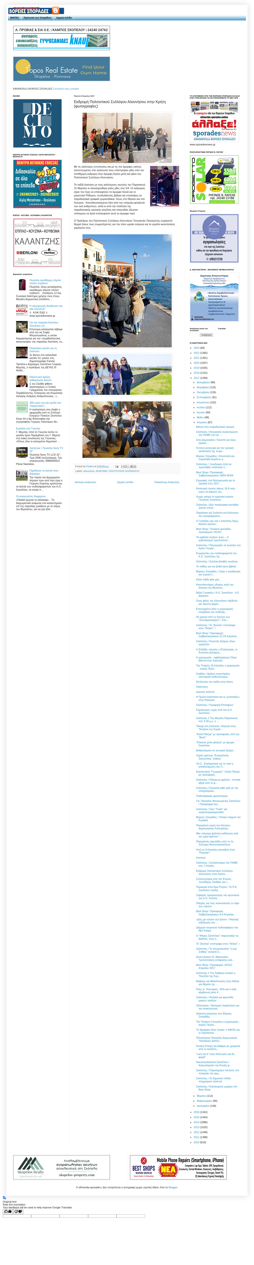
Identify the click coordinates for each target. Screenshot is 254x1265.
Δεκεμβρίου (204, 382)
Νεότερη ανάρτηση (85, 482)
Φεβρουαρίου (205, 1101)
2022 (197, 353)
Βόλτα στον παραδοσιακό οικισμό (215, 427)
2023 (197, 348)
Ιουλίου (201, 407)
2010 (197, 1142)
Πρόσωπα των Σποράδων (37, 17)
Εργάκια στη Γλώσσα (28, 428)
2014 (197, 1122)
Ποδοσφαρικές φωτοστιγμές (212, 796)
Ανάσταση (202, 686)
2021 (197, 358)
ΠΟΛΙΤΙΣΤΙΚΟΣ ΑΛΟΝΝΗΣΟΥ (124, 471)
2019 (197, 368)
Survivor (201, 857)
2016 (197, 1112)
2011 (197, 1137)
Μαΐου (200, 417)
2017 (197, 378)
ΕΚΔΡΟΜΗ (101, 471)
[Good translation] (8, 1211)
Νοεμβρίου (203, 387)
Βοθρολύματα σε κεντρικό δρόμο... (215, 750)
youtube (75, 88)
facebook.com (61, 88)
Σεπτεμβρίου (204, 397)
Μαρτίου (202, 1096)
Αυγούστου (203, 402)
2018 (197, 372)
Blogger (172, 1187)
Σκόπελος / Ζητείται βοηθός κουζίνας (217, 561)
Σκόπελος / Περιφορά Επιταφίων (214, 705)
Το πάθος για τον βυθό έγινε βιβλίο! (216, 566)
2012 (197, 1132)
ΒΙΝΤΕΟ (14, 17)
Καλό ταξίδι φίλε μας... (208, 579)
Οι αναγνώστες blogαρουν (31, 496)
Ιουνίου (201, 412)
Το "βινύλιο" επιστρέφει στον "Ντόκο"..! (218, 943)
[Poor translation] (18, 1211)
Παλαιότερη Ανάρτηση (166, 482)
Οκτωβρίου (203, 392)
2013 (197, 1127)
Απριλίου (202, 422)
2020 (197, 363)
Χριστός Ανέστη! (205, 692)
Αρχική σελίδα (64, 17)
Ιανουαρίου (203, 1106)
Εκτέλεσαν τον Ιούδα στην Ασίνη (214, 681)
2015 (197, 1117)
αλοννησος (89, 471)
